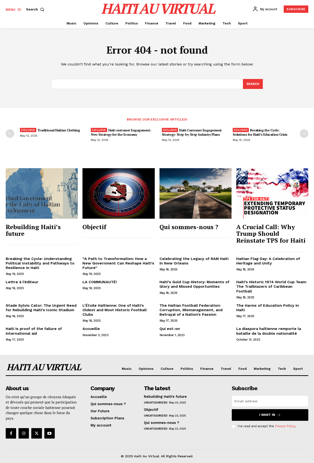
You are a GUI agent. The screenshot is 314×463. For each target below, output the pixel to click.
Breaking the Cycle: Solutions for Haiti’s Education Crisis (260, 132)
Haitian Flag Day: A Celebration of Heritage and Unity (268, 260)
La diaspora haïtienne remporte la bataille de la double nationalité (268, 330)
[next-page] (304, 133)
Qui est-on (169, 328)
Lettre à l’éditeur (22, 282)
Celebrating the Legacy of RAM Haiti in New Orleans (193, 260)
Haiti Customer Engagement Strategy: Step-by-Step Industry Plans (192, 132)
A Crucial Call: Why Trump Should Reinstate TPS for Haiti (270, 233)
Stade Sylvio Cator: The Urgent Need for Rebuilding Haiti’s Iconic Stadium (41, 307)
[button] (36, 9)
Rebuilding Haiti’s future (33, 230)
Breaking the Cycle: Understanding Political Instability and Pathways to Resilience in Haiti (40, 263)
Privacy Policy (285, 426)
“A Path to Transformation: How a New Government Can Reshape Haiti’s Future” (118, 263)
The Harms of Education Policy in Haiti (267, 307)
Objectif (94, 227)
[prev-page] (10, 133)
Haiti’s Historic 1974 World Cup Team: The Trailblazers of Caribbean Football (271, 286)
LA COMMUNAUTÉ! (99, 282)
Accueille (91, 328)
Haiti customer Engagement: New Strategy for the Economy (121, 132)
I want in (270, 415)
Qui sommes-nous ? (188, 227)
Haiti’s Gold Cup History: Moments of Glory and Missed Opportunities (194, 284)
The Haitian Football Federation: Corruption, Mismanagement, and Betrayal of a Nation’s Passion (191, 310)
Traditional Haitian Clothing (58, 130)
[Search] (253, 84)
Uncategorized (156, 402)
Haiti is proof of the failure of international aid (34, 330)
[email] (270, 401)
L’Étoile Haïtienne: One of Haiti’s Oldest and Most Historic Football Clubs (114, 310)
